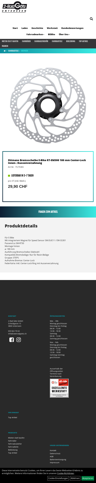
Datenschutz (55, 453)
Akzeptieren (87, 478)
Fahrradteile (57, 41)
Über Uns (64, 34)
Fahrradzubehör (41, 41)
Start (15, 28)
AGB (51, 456)
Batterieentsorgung (58, 459)
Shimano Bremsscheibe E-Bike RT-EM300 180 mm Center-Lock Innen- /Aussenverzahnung (47, 161)
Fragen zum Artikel (48, 211)
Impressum (54, 462)
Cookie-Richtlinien (65, 473)
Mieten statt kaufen (10, 41)
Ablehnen (75, 478)
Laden (25, 28)
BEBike (51, 34)
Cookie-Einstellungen (58, 478)
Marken (5, 46)
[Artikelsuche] (91, 19)
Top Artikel (83, 41)
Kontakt (53, 450)
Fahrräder (26, 41)
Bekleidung (70, 41)
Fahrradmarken (35, 34)
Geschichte (37, 28)
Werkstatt (52, 28)
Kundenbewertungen (72, 28)
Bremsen (24, 51)
